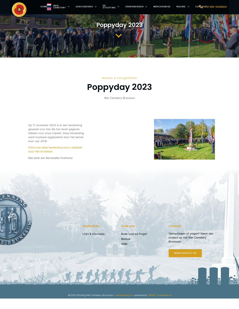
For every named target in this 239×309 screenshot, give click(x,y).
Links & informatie (93, 244)
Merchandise (161, 6)
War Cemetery (61, 6)
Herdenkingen (136, 6)
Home (43, 6)
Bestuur (125, 249)
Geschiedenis (85, 6)
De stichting (110, 6)
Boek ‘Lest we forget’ (134, 244)
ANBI (124, 254)
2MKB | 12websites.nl (159, 305)
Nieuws (182, 6)
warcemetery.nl (124, 305)
